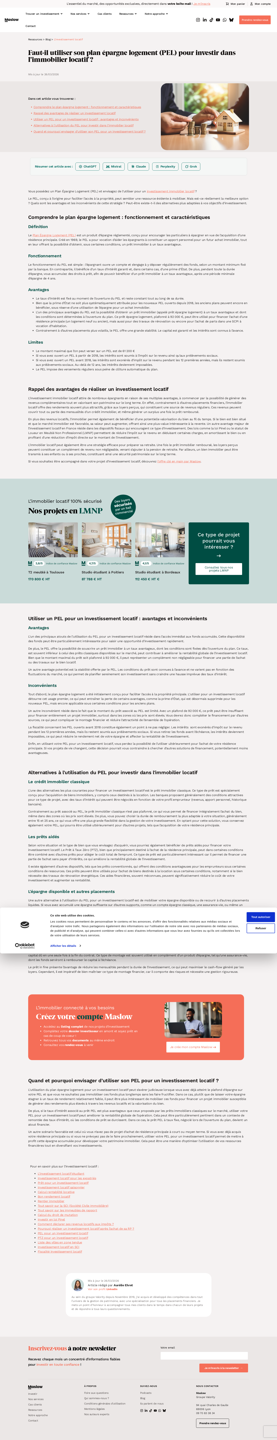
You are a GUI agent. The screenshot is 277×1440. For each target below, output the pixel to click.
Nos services (80, 14)
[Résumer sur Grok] (191, 167)
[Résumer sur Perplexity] (165, 167)
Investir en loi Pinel (51, 1219)
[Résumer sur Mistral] (114, 167)
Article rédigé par (110, 1285)
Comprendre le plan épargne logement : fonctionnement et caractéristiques (87, 107)
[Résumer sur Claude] (138, 167)
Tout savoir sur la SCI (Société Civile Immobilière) (73, 1206)
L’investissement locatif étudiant (61, 1173)
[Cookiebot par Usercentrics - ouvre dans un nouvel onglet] (25, 1432)
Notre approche (156, 14)
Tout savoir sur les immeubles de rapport (67, 1210)
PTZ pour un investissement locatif (63, 1238)
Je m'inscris (201, 4)
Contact (30, 26)
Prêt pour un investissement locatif (63, 1183)
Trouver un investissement (44, 14)
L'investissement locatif (68, 39)
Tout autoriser (245, 1403)
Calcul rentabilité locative (56, 1192)
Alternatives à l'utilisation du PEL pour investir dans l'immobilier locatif (84, 125)
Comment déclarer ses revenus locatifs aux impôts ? (76, 1224)
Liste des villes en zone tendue (60, 1242)
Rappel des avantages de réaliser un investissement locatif (75, 113)
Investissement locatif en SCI (58, 1247)
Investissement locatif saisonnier (61, 1187)
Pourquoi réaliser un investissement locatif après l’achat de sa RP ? (86, 1228)
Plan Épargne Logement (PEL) (54, 235)
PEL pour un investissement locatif (63, 1233)
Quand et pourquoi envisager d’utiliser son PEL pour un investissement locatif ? (90, 131)
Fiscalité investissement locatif (60, 1251)
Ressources (128, 14)
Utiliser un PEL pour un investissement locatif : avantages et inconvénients (86, 119)
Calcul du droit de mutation (58, 1215)
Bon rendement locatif (54, 1196)
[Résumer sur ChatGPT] (87, 167)
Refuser (245, 1415)
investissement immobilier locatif (170, 191)
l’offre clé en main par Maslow (179, 461)
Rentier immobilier (51, 1201)
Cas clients (105, 13)
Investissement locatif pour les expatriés (67, 1178)
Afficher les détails (63, 1432)
